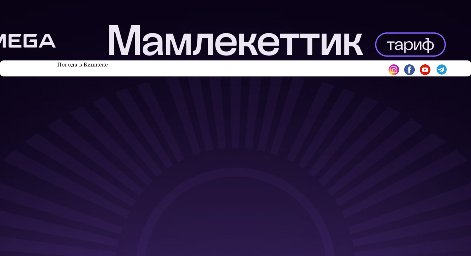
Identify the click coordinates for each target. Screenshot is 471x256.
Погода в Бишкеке (82, 64)
